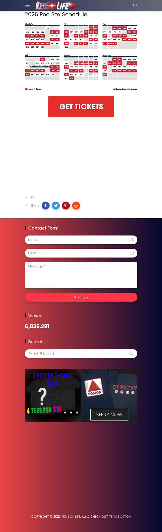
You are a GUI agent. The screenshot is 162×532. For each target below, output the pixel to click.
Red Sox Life (70, 516)
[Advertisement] (81, 156)
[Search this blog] (81, 353)
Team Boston (120, 516)
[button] (46, 205)
